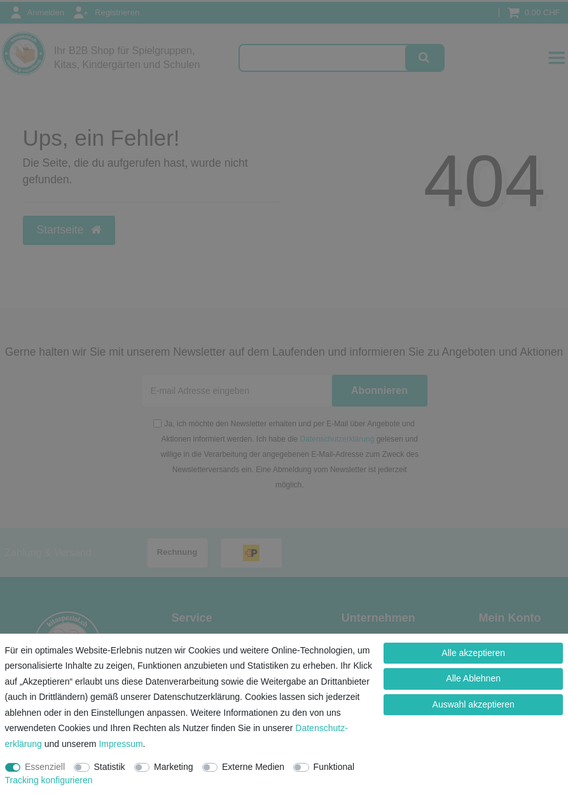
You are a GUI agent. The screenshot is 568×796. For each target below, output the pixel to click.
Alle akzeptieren (473, 653)
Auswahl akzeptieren (474, 704)
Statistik (109, 767)
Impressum (120, 744)
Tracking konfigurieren (49, 780)
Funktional (334, 767)
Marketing (173, 767)
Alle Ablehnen (473, 678)
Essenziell (45, 767)
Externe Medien (253, 767)
